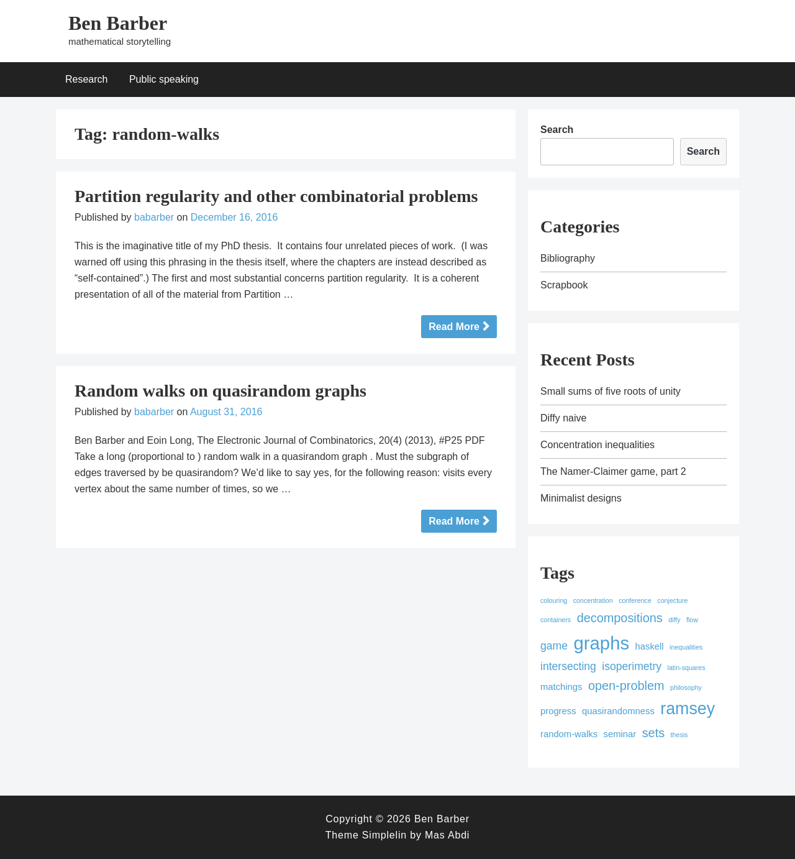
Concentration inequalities (597, 444)
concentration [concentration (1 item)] (593, 600)
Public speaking (164, 79)
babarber (154, 217)
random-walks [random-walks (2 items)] (568, 734)
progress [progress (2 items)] (558, 711)
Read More (454, 326)
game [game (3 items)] (554, 646)
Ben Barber (117, 23)
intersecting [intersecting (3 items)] (568, 666)
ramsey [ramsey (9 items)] (687, 708)
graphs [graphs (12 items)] (601, 643)
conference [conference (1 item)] (635, 600)
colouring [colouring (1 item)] (553, 600)
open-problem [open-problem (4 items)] (626, 685)
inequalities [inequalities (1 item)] (686, 647)
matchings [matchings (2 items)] (561, 687)
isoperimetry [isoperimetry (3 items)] (631, 666)
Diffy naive (563, 418)
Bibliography (567, 258)
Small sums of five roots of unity (610, 391)
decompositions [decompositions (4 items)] (620, 618)
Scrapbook (564, 285)
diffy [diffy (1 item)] (674, 619)
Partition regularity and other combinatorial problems (276, 196)
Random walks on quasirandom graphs (220, 390)
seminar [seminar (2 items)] (620, 734)
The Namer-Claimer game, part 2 (613, 471)
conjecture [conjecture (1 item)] (672, 600)
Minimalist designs (581, 498)
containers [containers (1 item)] (555, 619)
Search (556, 129)
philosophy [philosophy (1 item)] (686, 687)
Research (86, 79)
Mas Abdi (447, 835)
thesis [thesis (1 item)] (679, 734)
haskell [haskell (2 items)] (649, 646)
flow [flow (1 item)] (692, 619)
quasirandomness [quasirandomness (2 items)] (618, 711)
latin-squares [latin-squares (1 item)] (687, 667)
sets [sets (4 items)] (653, 733)
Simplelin (384, 835)
